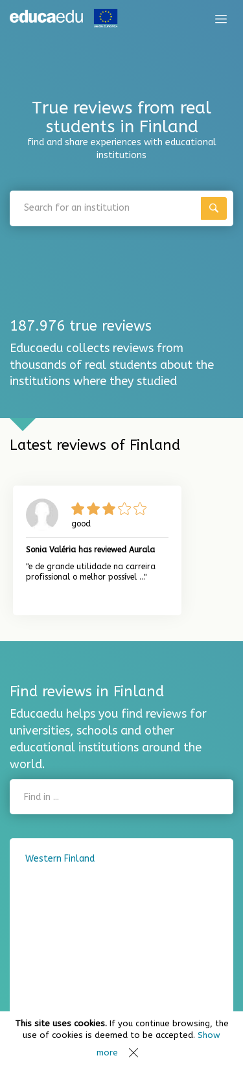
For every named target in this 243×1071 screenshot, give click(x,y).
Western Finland (60, 858)
